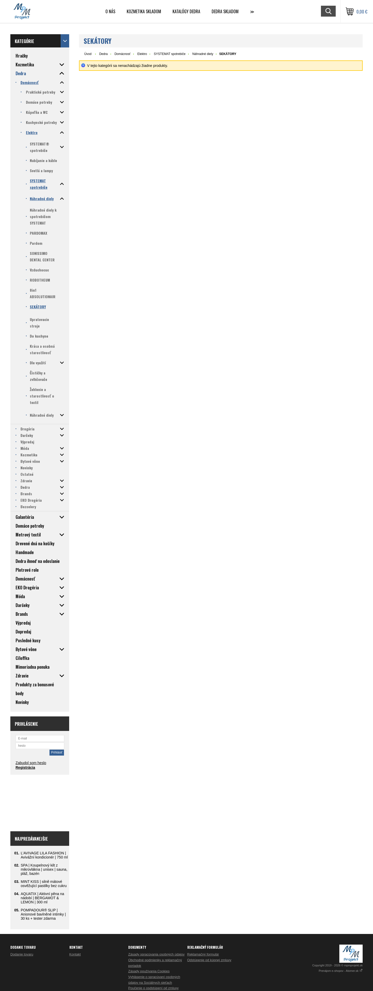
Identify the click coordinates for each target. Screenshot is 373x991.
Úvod (87, 54)
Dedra (103, 54)
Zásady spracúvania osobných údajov (156, 954)
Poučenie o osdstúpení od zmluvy (153, 988)
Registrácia (25, 767)
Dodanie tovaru (21, 954)
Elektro (142, 54)
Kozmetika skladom (144, 11)
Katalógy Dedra (186, 11)
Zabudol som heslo (31, 763)
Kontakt (75, 954)
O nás (110, 11)
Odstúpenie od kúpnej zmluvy (209, 960)
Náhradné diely (202, 54)
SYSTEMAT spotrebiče (169, 54)
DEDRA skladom (225, 11)
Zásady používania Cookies (149, 971)
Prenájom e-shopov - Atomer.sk (341, 970)
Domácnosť (122, 54)
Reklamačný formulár (203, 954)
